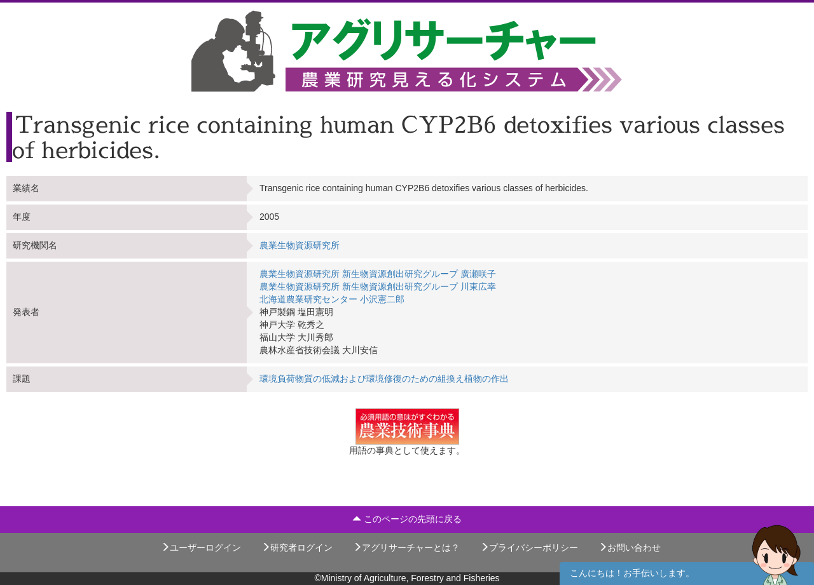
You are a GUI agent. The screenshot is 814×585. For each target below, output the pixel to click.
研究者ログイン (297, 547)
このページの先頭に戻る (407, 519)
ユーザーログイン (201, 547)
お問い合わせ (629, 547)
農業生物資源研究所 (299, 245)
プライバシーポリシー (529, 547)
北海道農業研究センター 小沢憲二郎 (331, 299)
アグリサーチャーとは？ (406, 547)
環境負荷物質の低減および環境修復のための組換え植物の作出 (384, 378)
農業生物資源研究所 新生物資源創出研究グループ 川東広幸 (377, 286)
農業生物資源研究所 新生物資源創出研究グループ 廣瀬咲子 (377, 274)
